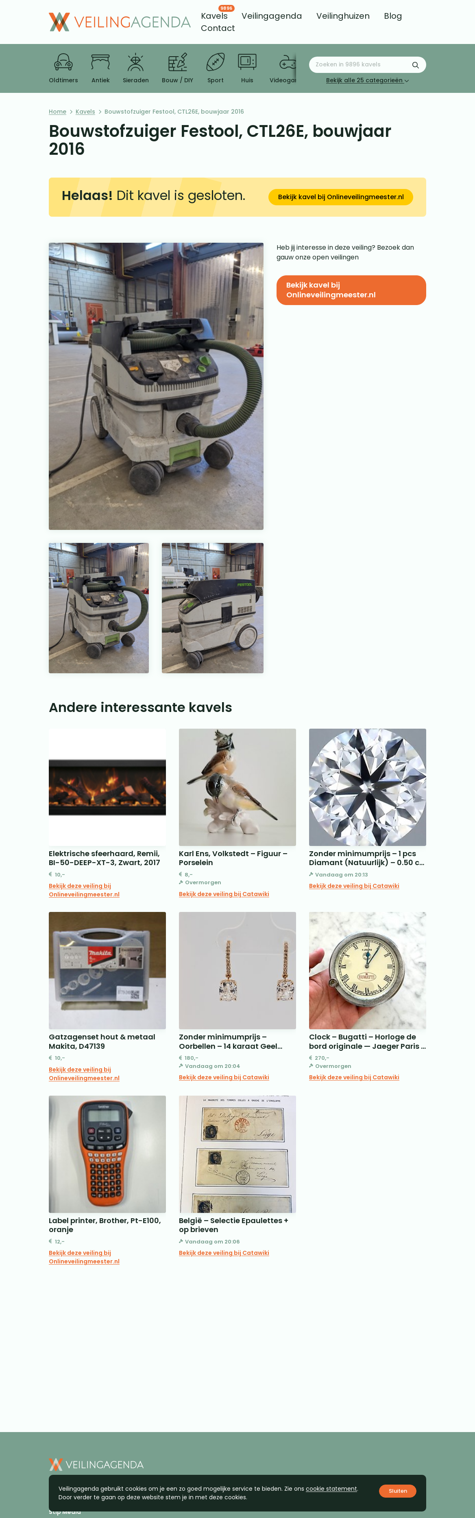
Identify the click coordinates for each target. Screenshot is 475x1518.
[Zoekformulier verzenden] (415, 65)
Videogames (288, 68)
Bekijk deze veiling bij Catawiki (224, 894)
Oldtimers (63, 68)
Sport (215, 68)
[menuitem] (214, 16)
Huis (247, 68)
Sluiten (398, 1491)
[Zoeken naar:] (367, 65)
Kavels (85, 112)
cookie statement (331, 1489)
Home (57, 112)
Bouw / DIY (177, 68)
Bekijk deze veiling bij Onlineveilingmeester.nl (84, 890)
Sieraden (136, 68)
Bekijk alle (367, 80)
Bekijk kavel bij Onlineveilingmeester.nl (341, 197)
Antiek (100, 68)
